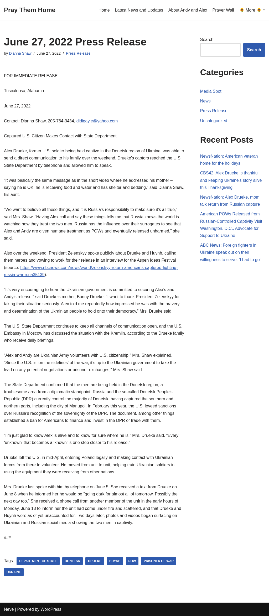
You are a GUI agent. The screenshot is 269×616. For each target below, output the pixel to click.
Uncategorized (213, 120)
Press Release (78, 53)
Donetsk (72, 561)
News (205, 101)
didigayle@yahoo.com (97, 121)
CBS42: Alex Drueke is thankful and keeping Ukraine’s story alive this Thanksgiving (231, 180)
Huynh (115, 561)
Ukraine (14, 572)
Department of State (38, 561)
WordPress (50, 609)
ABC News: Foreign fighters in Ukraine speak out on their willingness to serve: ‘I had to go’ (230, 252)
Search (207, 39)
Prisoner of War (159, 561)
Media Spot (210, 91)
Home (104, 10)
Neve (9, 609)
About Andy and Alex (187, 10)
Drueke (94, 561)
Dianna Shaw (20, 53)
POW (132, 561)
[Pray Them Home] (29, 10)
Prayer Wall (223, 10)
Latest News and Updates (139, 10)
